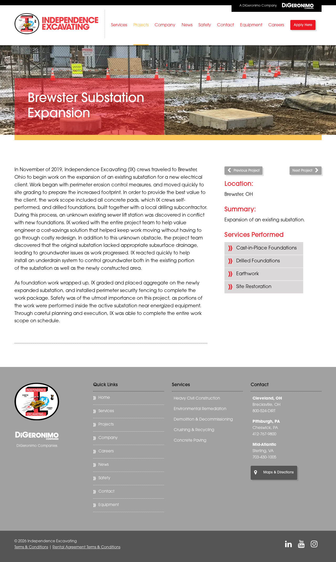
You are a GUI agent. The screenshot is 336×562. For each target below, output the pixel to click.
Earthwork (247, 274)
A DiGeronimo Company (276, 6)
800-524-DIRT (264, 411)
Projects (141, 25)
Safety (204, 25)
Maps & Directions (274, 472)
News (187, 25)
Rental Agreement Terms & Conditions (86, 547)
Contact (225, 25)
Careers (276, 25)
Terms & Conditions (31, 547)
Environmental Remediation (200, 409)
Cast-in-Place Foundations (266, 248)
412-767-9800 (264, 434)
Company (165, 25)
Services (119, 25)
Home (104, 398)
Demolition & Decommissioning (203, 420)
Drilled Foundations (258, 261)
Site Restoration (253, 286)
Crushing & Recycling (194, 430)
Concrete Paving (190, 441)
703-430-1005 (264, 457)
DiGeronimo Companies (37, 446)
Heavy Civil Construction (197, 399)
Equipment (251, 25)
